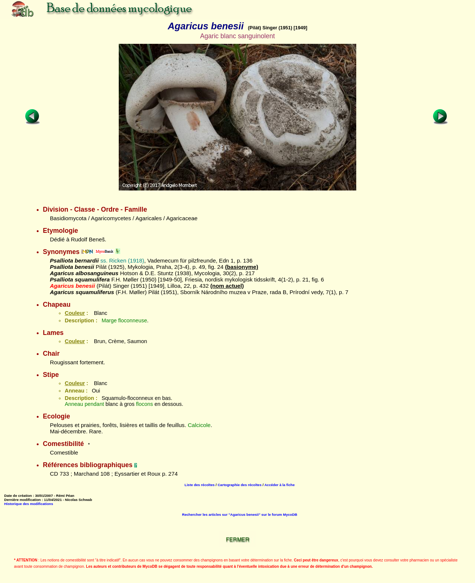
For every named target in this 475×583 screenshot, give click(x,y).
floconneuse (132, 320)
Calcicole (199, 425)
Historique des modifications (28, 504)
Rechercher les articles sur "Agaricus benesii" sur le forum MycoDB (239, 514)
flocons (144, 404)
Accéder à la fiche (279, 485)
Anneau (74, 404)
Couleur (75, 313)
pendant (94, 404)
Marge (109, 320)
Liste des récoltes (199, 485)
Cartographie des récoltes (239, 485)
